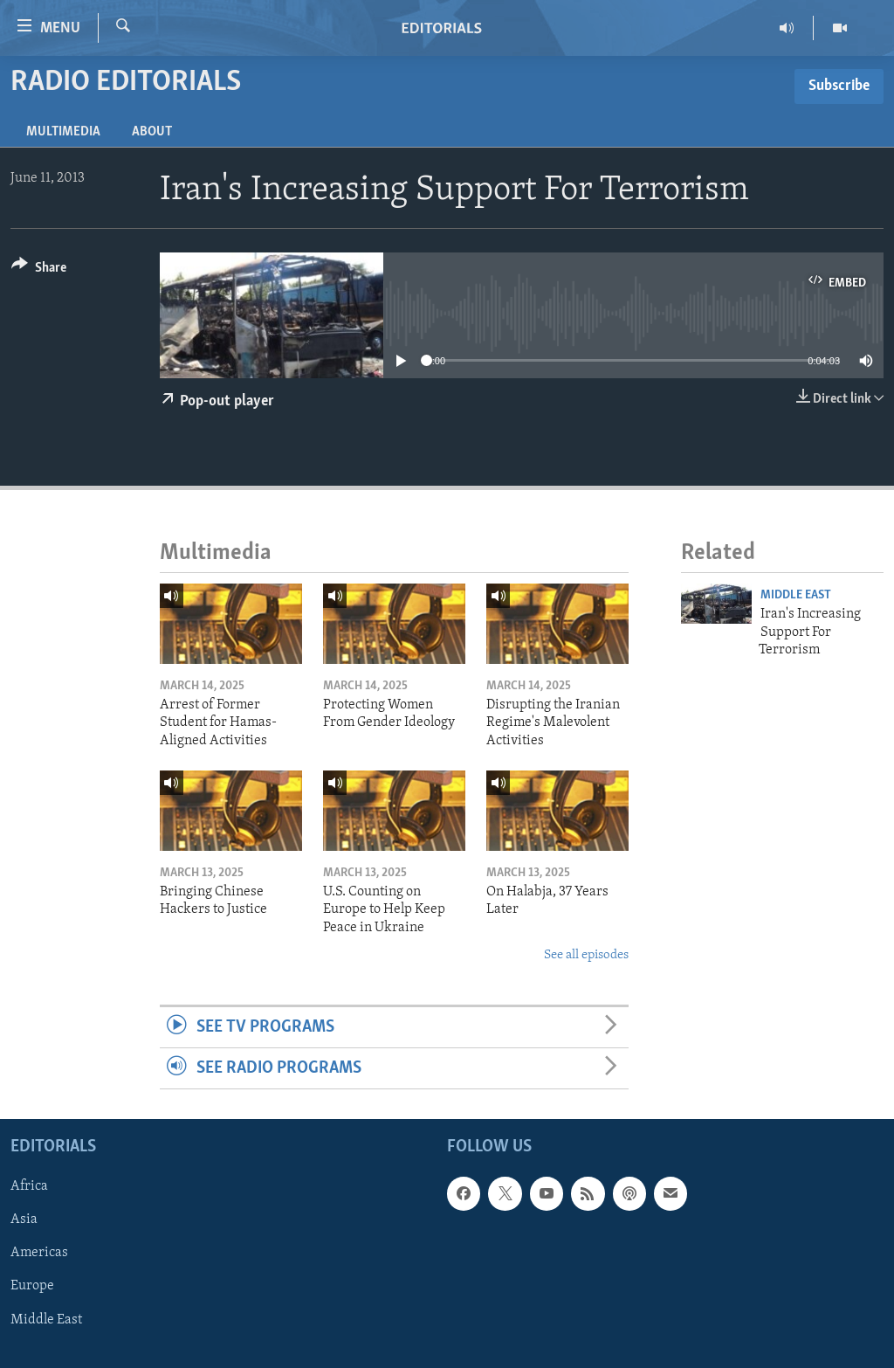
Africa (29, 1187)
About (152, 132)
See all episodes (586, 955)
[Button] (38, 270)
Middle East (795, 595)
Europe (32, 1287)
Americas (39, 1254)
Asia (24, 1220)
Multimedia (63, 132)
